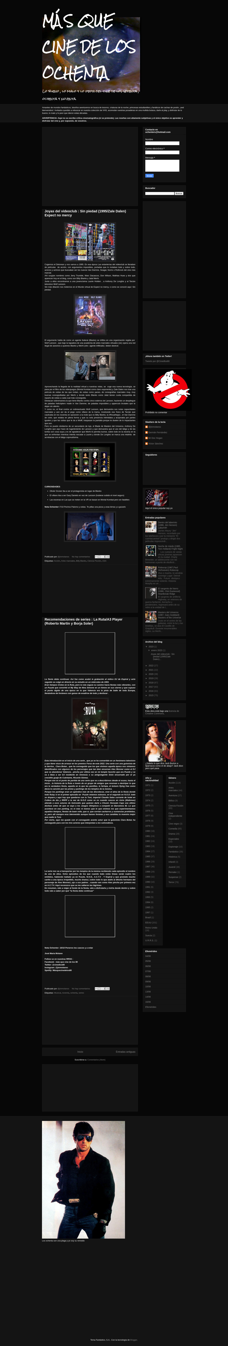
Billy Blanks (81, 561)
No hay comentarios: (81, 557)
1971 (147, 785)
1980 (147, 831)
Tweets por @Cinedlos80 (157, 361)
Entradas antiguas (125, 1051)
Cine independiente (175, 814)
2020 (151, 674)
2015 (151, 695)
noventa (65, 993)
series (81, 993)
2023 (151, 646)
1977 (147, 815)
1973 (147, 795)
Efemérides (150, 1007)
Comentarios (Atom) (96, 1060)
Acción (57, 561)
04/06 (148, 956)
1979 (147, 826)
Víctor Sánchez (155, 443)
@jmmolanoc (154, 427)
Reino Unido (151, 927)
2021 (151, 670)
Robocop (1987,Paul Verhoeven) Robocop (168, 568)
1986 (147, 861)
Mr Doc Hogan (155, 438)
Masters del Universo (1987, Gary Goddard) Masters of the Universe (169, 615)
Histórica (173, 857)
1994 (147, 902)
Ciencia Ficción (94, 561)
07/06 (148, 971)
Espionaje (173, 846)
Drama (172, 834)
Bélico (171, 800)
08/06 (148, 976)
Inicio (80, 1051)
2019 (151, 678)
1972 (147, 790)
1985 (147, 856)
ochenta (73, 993)
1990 (147, 882)
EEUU (148, 922)
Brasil (148, 917)
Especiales (174, 839)
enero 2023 (157, 650)
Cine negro (174, 823)
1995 (147, 907)
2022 (151, 665)
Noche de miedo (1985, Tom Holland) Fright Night (170, 547)
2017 (151, 687)
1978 (147, 821)
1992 (147, 892)
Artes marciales (68, 561)
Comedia (173, 828)
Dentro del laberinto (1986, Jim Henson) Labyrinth (167, 525)
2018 (151, 682)
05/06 (148, 961)
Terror (171, 882)
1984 (147, 851)
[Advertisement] (60, 143)
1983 (147, 846)
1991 (147, 887)
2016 (151, 691)
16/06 (148, 1002)
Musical (57, 993)
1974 (147, 800)
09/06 (148, 981)
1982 (147, 841)
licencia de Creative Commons (162, 712)
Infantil (172, 862)
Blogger (133, 1340)
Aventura (173, 795)
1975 (147, 805)
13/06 (148, 991)
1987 (147, 866)
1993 (147, 897)
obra (152, 711)
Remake (173, 872)
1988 (147, 871)
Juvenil (172, 867)
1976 (147, 810)
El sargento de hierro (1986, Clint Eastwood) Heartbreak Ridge (169, 591)
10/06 (148, 986)
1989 (147, 877)
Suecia (148, 935)
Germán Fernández (157, 432)
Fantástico (174, 851)
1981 (147, 836)
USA (104, 561)
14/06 (148, 997)
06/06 (148, 966)
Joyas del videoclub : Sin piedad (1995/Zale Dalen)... (163, 657)
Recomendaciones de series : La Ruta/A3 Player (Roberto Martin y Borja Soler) (84, 621)
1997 (147, 912)
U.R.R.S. (149, 940)
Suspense (173, 877)
